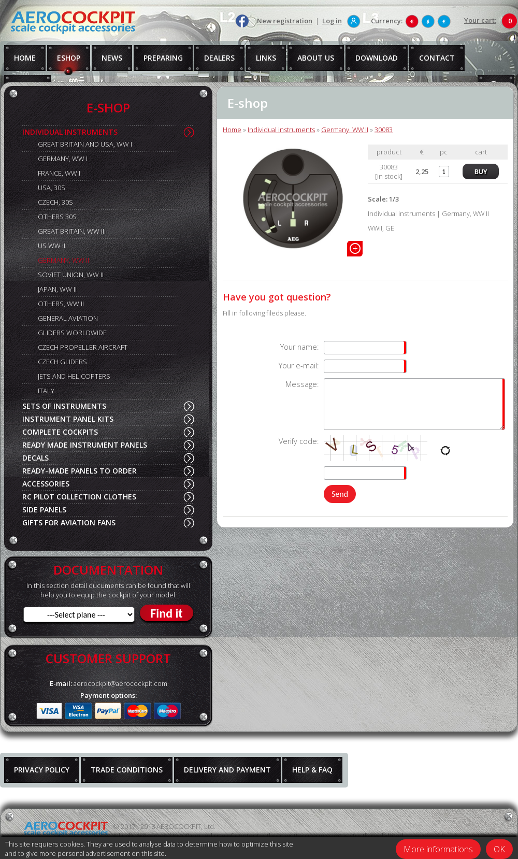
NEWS (112, 58)
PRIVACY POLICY (41, 770)
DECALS (35, 458)
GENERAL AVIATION (68, 318)
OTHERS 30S (57, 216)
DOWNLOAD (376, 58)
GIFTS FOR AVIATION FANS (69, 522)
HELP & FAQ (312, 770)
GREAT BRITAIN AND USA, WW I (85, 144)
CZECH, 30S (55, 202)
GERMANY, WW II (63, 260)
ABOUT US (315, 58)
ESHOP (68, 58)
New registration (284, 20)
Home (232, 129)
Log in (332, 20)
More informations (438, 849)
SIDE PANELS (44, 509)
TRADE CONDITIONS (127, 770)
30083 (384, 129)
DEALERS (219, 58)
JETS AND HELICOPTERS (74, 376)
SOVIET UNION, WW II (71, 274)
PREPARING (163, 58)
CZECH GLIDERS (62, 361)
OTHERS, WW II (61, 303)
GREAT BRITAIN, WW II (71, 231)
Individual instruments (281, 129)
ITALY (46, 390)
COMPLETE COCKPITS (60, 432)
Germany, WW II (344, 129)
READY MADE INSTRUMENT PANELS (84, 445)
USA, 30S (51, 187)
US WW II (51, 245)
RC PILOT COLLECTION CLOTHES (79, 497)
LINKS (266, 58)
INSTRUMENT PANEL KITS (67, 419)
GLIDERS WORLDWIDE (72, 332)
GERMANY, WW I (63, 158)
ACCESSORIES (45, 484)
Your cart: (480, 20)
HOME (25, 58)
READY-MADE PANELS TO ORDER (79, 471)
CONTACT (437, 58)
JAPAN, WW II (57, 289)
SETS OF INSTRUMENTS (64, 406)
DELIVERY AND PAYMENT (227, 770)
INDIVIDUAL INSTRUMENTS (70, 132)
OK (499, 849)
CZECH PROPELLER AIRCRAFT (82, 347)
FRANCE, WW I (59, 173)
